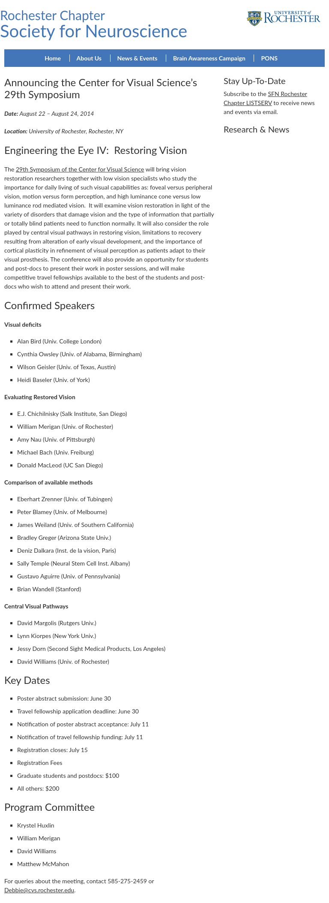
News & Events (137, 58)
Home (53, 58)
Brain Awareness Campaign (209, 58)
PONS (269, 58)
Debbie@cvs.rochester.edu (39, 890)
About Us (89, 58)
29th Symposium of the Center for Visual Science (80, 169)
